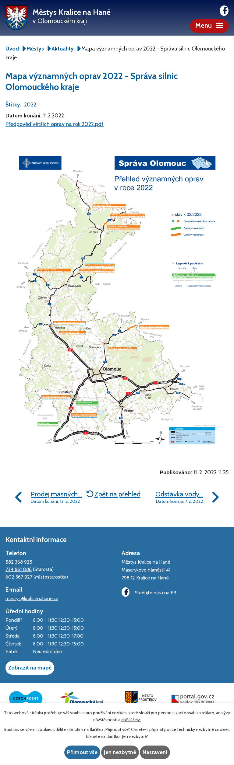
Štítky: (13, 104)
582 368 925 (18, 562)
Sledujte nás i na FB (149, 592)
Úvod (12, 48)
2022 (30, 104)
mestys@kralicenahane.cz (31, 598)
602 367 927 (18, 577)
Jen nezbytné (120, 752)
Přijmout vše (82, 752)
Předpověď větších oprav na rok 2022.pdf (54, 124)
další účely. (131, 719)
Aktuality (62, 48)
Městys (35, 48)
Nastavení (155, 752)
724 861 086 (18, 569)
